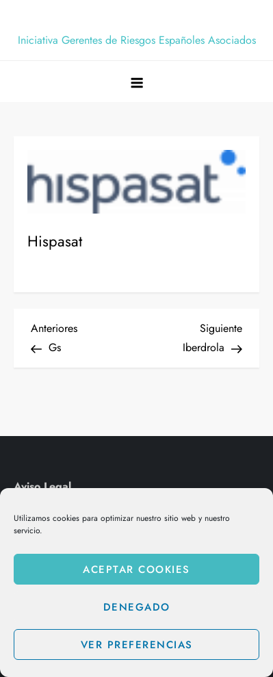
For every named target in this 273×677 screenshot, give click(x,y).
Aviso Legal (42, 486)
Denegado (136, 607)
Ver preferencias (137, 644)
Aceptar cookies (136, 569)
